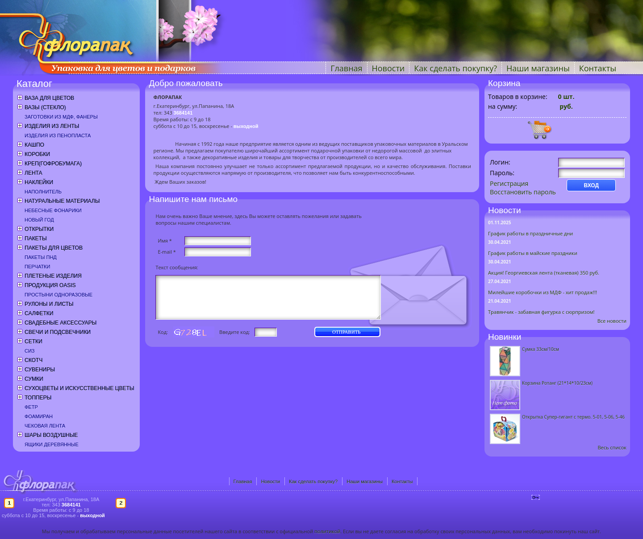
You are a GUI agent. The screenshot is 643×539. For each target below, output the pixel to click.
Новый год (39, 219)
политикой (327, 531)
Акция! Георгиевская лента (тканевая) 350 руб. (543, 272)
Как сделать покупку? (455, 68)
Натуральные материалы (62, 201)
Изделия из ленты (52, 126)
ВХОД (591, 185)
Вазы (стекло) (45, 107)
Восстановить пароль (523, 192)
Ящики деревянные (52, 444)
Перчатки (37, 266)
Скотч (33, 360)
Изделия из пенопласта (58, 135)
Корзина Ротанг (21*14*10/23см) (557, 383)
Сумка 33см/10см (540, 349)
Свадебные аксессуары (60, 323)
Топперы (38, 398)
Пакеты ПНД (41, 257)
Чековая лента (45, 425)
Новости (388, 68)
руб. (565, 106)
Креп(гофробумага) (53, 163)
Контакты (597, 68)
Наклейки (39, 182)
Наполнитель (43, 191)
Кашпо (34, 145)
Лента (33, 173)
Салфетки (39, 313)
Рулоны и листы (49, 304)
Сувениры (40, 369)
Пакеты (36, 238)
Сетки (33, 341)
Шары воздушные (51, 435)
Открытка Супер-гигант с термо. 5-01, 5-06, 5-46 (573, 417)
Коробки (37, 154)
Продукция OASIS (50, 285)
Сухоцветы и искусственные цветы (79, 388)
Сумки (34, 379)
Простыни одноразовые (58, 294)
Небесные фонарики (53, 210)
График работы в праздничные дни (530, 233)
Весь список (611, 447)
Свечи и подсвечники (58, 332)
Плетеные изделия (53, 276)
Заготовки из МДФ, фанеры (61, 116)
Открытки (39, 229)
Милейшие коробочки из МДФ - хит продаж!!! (542, 292)
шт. (566, 96)
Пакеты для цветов (54, 248)
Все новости (611, 320)
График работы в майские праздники (532, 253)
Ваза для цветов (49, 98)
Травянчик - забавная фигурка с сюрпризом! (541, 312)
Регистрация (509, 183)
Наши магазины (538, 68)
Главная (346, 68)
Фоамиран (39, 416)
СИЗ (30, 351)
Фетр (31, 407)
